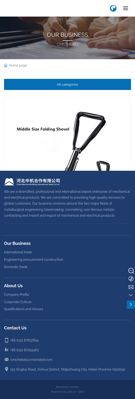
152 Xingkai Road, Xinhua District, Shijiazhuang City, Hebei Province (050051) (67, 369)
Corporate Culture (18, 302)
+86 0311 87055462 (24, 350)
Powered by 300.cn (63, 391)
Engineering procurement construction (33, 259)
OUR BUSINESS (67, 34)
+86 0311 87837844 (24, 340)
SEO (81, 391)
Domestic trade (15, 267)
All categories (67, 84)
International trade (18, 252)
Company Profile (16, 294)
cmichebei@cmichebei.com (31, 360)
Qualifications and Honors (23, 309)
